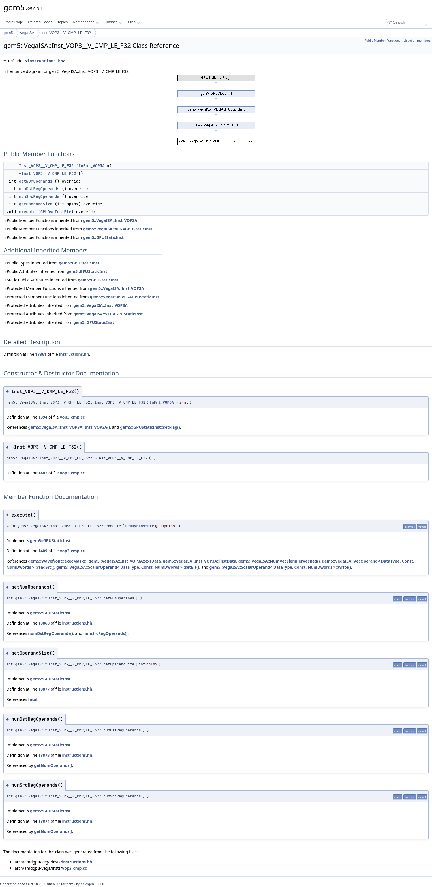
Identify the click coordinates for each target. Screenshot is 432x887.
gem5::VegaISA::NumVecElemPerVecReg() (279, 561)
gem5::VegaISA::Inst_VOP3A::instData (199, 561)
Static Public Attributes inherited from (60, 280)
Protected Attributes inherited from (65, 305)
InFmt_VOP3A (91, 165)
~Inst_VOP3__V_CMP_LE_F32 (47, 173)
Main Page (14, 22)
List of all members (417, 41)
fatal (32, 699)
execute (27, 211)
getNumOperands (35, 181)
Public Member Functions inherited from (70, 220)
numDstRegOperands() (50, 633)
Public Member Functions (382, 41)
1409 (42, 550)
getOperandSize (35, 204)
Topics (62, 22)
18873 (44, 755)
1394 (42, 417)
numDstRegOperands (39, 188)
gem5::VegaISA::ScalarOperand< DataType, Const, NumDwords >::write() (280, 567)
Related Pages (40, 22)
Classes (113, 22)
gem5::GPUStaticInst (103, 237)
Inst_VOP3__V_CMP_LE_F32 (66, 33)
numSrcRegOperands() (105, 633)
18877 (44, 689)
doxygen (87, 884)
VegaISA (27, 33)
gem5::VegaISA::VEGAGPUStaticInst (117, 229)
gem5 (8, 33)
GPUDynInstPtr (55, 211)
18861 (40, 354)
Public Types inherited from (51, 263)
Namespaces (86, 22)
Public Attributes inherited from (55, 271)
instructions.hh (45, 61)
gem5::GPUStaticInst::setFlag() (150, 427)
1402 (42, 473)
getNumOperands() (53, 765)
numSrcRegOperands (39, 196)
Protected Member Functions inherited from (73, 288)
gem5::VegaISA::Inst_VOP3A (110, 220)
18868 (44, 623)
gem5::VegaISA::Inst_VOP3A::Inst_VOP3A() (69, 427)
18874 (44, 821)
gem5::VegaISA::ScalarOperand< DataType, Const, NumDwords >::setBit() (127, 567)
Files (134, 22)
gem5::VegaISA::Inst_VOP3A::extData (125, 561)
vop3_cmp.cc (72, 417)
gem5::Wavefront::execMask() (57, 561)
